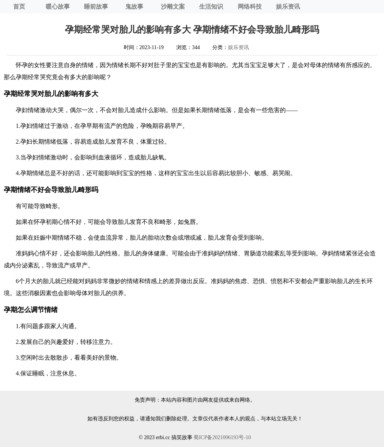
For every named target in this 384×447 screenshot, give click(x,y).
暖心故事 (58, 6)
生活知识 (211, 6)
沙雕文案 (173, 6)
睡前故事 (96, 6)
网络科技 (250, 6)
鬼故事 (134, 6)
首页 (19, 6)
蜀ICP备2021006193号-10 (222, 437)
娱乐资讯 (288, 6)
